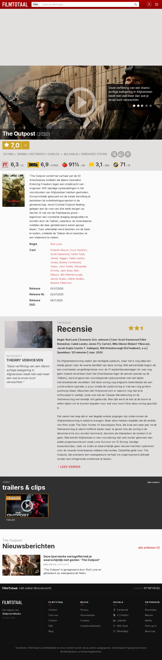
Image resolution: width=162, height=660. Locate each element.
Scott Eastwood (59, 254)
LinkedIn (119, 620)
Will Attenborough (71, 274)
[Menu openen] (156, 4)
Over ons (53, 615)
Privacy (84, 609)
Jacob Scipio (58, 278)
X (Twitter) (121, 615)
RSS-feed (120, 625)
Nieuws (149, 615)
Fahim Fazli (77, 254)
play (81, 103)
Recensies (150, 609)
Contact (52, 609)
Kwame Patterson (61, 282)
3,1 (102, 164)
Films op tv (151, 625)
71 (125, 164)
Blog (50, 631)
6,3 (17, 164)
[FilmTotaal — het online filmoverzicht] (12, 602)
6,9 (49, 164)
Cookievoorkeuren (90, 625)
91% (77, 164)
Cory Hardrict (78, 250)
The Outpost (18, 133)
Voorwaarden (87, 615)
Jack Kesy (66, 270)
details (25, 145)
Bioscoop (150, 631)
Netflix (148, 620)
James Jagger (58, 258)
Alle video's (153, 482)
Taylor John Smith (61, 266)
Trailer (10, 519)
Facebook (120, 609)
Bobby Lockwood (70, 262)
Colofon (52, 620)
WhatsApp (120, 631)
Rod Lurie (56, 244)
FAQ (50, 625)
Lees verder (70, 466)
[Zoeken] (135, 4)
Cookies (84, 620)
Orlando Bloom (59, 250)
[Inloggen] (149, 4)
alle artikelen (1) (149, 547)
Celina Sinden (76, 278)
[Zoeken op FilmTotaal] (86, 4)
